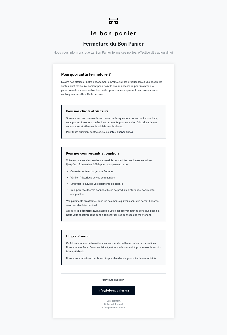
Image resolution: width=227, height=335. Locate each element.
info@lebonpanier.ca (121, 132)
